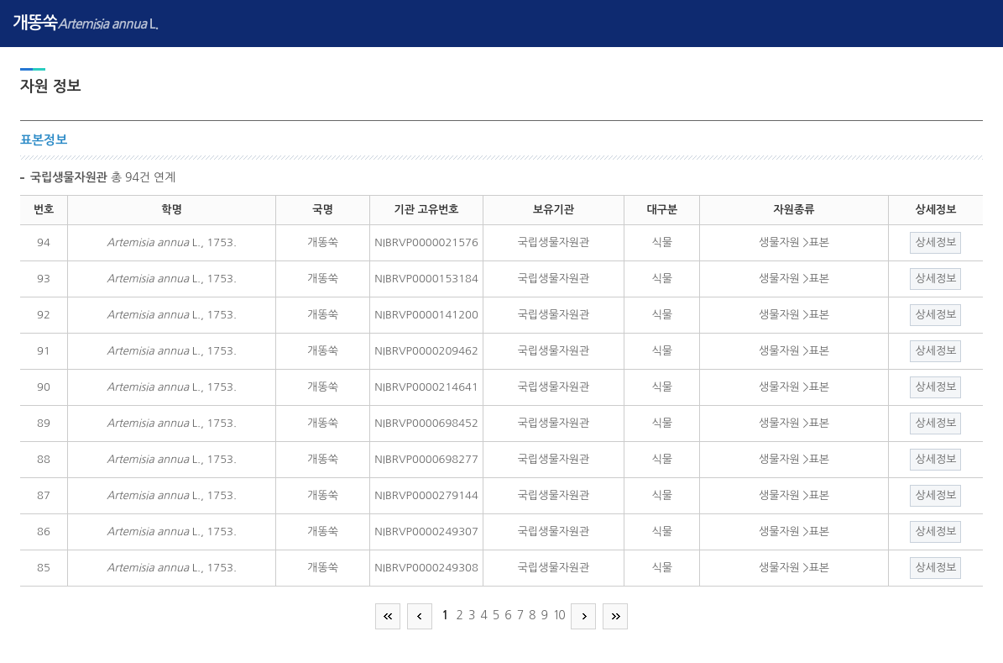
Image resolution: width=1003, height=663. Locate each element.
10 (558, 615)
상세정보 (935, 242)
